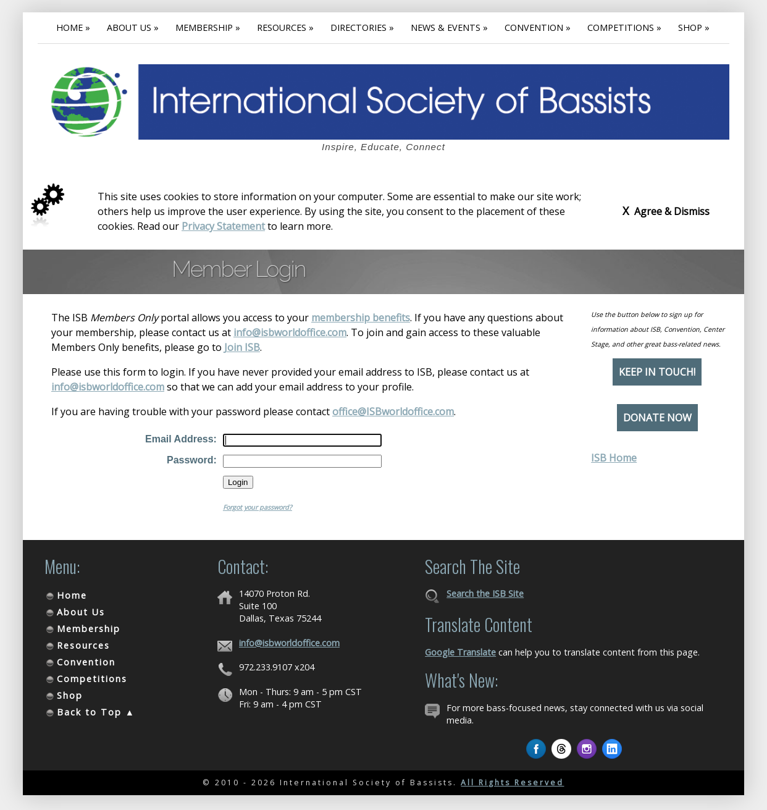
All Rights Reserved (512, 782)
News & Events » (449, 27)
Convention (86, 662)
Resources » (285, 27)
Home (72, 595)
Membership (88, 629)
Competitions (92, 679)
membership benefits (360, 317)
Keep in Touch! (657, 372)
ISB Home (614, 458)
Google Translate (460, 652)
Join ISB (242, 347)
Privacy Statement (223, 226)
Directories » (362, 27)
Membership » (207, 27)
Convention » (538, 27)
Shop (70, 695)
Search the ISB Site (485, 593)
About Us (81, 612)
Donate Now (657, 417)
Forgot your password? (257, 507)
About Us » (133, 27)
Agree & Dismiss (666, 210)
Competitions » (624, 27)
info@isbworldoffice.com (289, 332)
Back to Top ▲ (96, 712)
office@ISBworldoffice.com (393, 411)
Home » (73, 27)
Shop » (694, 27)
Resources (83, 645)
